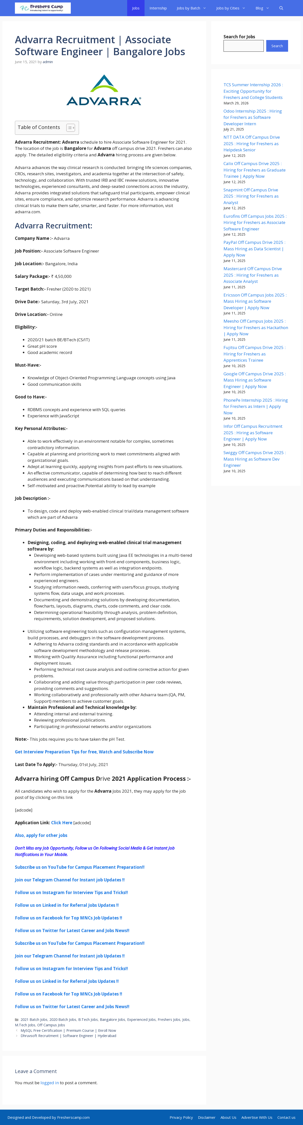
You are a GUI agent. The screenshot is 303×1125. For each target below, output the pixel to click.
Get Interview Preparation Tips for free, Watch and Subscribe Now (84, 752)
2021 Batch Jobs (34, 1019)
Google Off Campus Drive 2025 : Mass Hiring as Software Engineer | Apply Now (255, 380)
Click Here (61, 822)
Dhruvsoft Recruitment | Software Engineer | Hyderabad (68, 1035)
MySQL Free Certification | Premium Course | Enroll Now (68, 1030)
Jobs (136, 7)
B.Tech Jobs (88, 1019)
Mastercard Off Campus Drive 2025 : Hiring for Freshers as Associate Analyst (253, 275)
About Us (228, 1117)
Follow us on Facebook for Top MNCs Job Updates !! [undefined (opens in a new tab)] (68, 918)
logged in (49, 1082)
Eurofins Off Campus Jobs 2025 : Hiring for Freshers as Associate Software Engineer (255, 222)
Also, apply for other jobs (41, 835)
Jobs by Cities (233, 8)
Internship (158, 7)
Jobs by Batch (194, 8)
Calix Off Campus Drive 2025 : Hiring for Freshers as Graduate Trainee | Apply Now (255, 170)
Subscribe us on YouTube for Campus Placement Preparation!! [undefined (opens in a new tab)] (80, 867)
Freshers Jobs (169, 1019)
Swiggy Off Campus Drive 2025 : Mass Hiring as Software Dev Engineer (255, 459)
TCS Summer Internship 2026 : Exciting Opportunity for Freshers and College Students (253, 91)
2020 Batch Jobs (62, 1019)
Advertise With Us (256, 1117)
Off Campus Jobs (51, 1025)
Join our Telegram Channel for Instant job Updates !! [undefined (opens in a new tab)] (70, 880)
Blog (265, 8)
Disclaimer (207, 1117)
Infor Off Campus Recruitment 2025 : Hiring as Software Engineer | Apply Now (253, 432)
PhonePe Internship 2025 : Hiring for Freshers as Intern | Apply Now (256, 406)
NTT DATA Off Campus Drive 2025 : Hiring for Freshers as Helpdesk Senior (252, 143)
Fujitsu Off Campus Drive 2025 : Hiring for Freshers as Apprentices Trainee (255, 354)
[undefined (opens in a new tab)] (71, 892)
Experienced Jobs (141, 1019)
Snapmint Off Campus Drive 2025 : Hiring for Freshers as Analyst (251, 196)
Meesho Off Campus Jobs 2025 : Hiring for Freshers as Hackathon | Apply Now (256, 327)
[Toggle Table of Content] (68, 128)
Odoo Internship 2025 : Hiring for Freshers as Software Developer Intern (253, 117)
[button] (281, 8)
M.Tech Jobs (25, 1025)
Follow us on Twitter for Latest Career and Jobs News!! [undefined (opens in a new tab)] (72, 930)
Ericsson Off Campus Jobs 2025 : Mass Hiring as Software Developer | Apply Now (255, 301)
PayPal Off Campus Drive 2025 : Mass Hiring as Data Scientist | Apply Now (254, 248)
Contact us (286, 1117)
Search (277, 45)
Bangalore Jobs (112, 1019)
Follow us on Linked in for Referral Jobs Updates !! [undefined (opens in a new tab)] (67, 905)
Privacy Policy (181, 1117)
